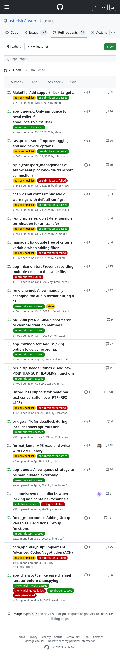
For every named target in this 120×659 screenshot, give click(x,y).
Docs (86, 637)
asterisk (16, 20)
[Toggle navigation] (7, 7)
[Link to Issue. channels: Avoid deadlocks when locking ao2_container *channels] (60, 501)
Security (46, 637)
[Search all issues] (60, 58)
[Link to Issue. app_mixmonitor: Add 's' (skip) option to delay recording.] (60, 352)
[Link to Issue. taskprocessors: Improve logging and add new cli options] (60, 148)
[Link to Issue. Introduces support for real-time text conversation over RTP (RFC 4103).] (60, 402)
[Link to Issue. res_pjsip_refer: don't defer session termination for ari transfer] (60, 226)
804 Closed (34, 70)
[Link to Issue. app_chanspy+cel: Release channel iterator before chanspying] (60, 587)
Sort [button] (74, 82)
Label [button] (35, 82)
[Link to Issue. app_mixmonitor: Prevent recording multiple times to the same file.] (60, 274)
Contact (98, 637)
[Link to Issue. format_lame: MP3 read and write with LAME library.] (60, 453)
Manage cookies (34, 641)
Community (73, 637)
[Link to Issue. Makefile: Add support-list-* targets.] (60, 97)
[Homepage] (60, 7)
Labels (14, 46)
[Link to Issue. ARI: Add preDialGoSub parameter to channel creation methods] (60, 327)
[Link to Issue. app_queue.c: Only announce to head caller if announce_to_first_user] (60, 121)
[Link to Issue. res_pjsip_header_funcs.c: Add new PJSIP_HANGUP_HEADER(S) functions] (60, 376)
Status (58, 637)
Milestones (38, 46)
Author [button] (17, 82)
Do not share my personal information (72, 641)
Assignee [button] (55, 82)
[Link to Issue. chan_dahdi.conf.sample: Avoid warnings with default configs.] (60, 202)
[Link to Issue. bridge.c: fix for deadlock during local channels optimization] (60, 429)
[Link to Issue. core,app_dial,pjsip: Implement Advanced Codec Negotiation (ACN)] (60, 557)
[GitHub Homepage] (47, 647)
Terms (21, 637)
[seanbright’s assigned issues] (99, 446)
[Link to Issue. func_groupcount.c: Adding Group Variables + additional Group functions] (60, 527)
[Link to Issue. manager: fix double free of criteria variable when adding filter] (60, 250)
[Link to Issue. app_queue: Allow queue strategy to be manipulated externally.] (60, 477)
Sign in (100, 7)
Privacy (32, 637)
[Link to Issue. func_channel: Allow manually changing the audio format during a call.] (60, 300)
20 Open (12, 70)
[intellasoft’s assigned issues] (99, 494)
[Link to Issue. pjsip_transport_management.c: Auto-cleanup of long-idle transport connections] (60, 175)
